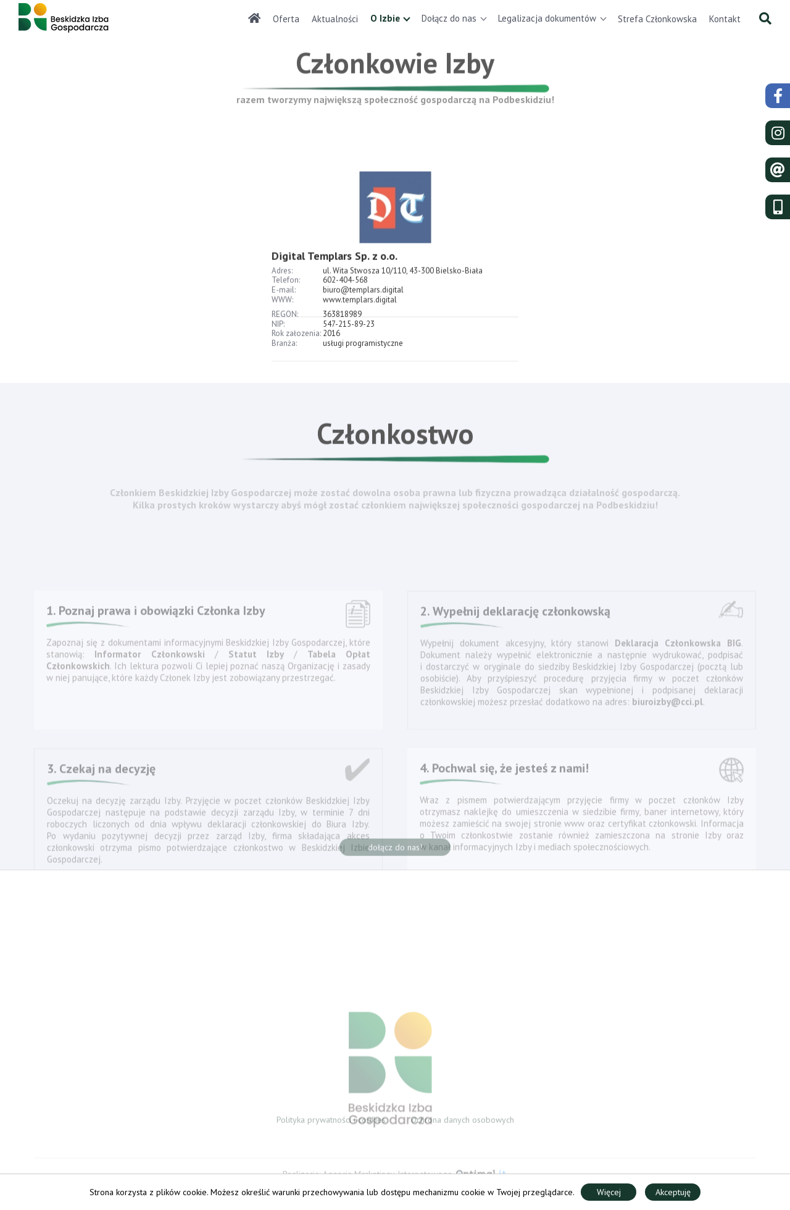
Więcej (609, 1192)
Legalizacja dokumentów (547, 18)
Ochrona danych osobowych (462, 1122)
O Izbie (385, 18)
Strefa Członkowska (657, 19)
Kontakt (725, 19)
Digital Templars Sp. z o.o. (334, 271)
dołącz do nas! (395, 850)
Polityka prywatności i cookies (331, 1122)
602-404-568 (345, 296)
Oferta (286, 19)
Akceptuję (673, 1192)
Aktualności (335, 19)
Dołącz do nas (449, 18)
